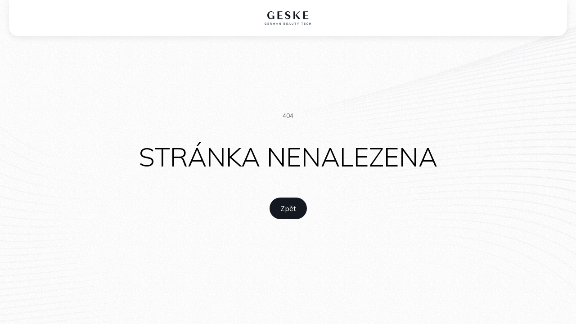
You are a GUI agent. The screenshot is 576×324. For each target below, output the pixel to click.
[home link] (288, 208)
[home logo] (288, 18)
